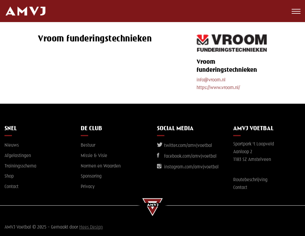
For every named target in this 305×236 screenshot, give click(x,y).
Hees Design (91, 227)
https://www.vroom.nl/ (218, 88)
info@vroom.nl (211, 80)
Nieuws (11, 145)
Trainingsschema (20, 166)
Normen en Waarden (101, 166)
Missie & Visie (94, 155)
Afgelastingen (17, 155)
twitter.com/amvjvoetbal (184, 145)
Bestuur (88, 145)
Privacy (88, 186)
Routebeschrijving (250, 180)
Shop (9, 176)
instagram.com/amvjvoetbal (188, 167)
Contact (11, 186)
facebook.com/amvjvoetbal (187, 156)
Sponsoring (91, 176)
